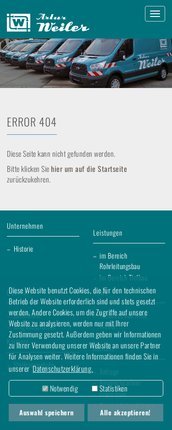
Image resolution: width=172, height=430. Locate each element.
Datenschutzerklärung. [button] (63, 368)
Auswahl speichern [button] (46, 412)
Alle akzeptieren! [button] (125, 412)
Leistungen (107, 233)
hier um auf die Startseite (89, 168)
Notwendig (60, 388)
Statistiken (110, 388)
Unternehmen (25, 226)
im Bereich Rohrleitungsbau (120, 260)
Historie (23, 248)
